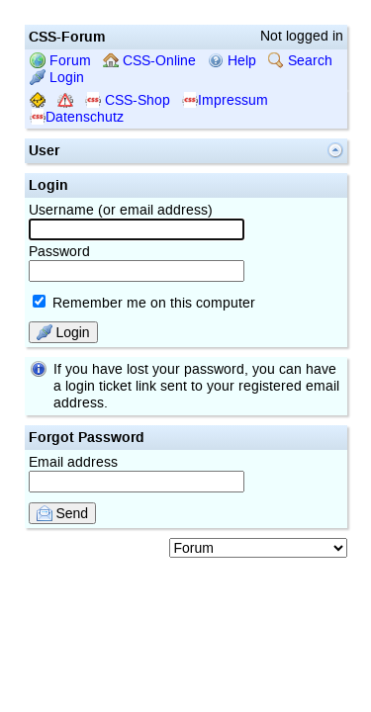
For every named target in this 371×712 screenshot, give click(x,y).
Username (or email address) (136, 221)
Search (300, 60)
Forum (60, 60)
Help (232, 60)
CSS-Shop (127, 100)
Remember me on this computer (144, 303)
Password (136, 262)
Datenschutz (77, 117)
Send (63, 513)
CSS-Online (149, 60)
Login (57, 77)
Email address (136, 473)
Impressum (225, 100)
